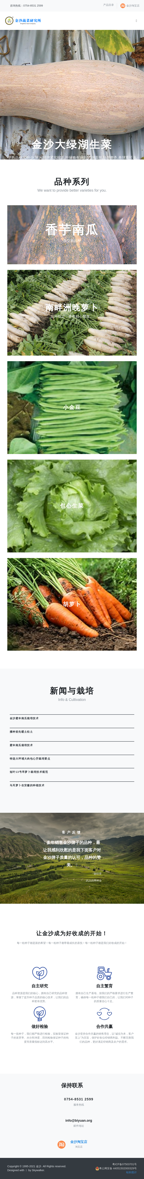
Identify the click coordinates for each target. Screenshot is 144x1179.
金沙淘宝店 (133, 5)
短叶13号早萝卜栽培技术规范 (29, 771)
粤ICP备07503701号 (124, 1164)
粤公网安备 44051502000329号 (116, 1168)
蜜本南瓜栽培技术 (21, 745)
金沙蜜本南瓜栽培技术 (24, 718)
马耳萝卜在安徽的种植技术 (27, 785)
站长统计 (131, 1172)
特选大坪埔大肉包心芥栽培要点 (30, 758)
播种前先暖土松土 (21, 731)
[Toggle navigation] (136, 20)
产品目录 (108, 4)
